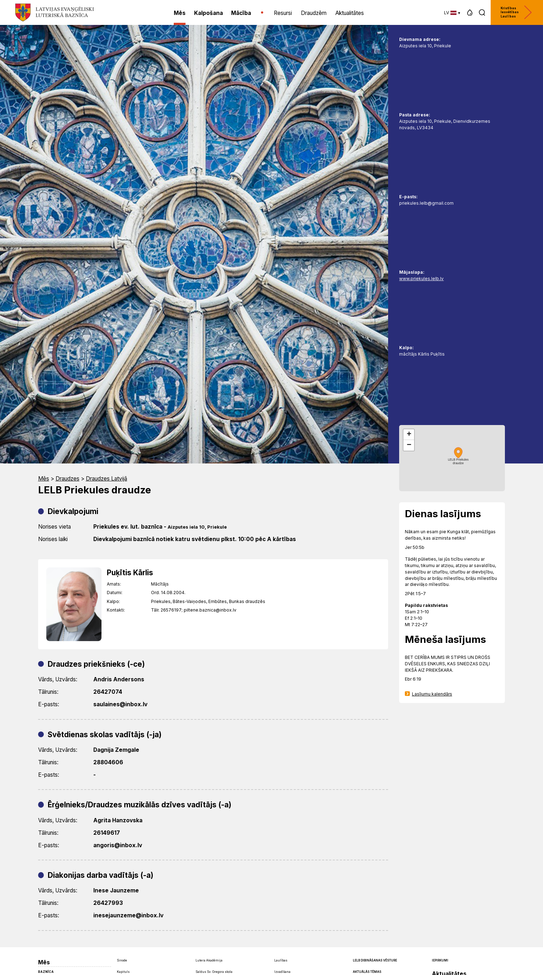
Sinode (122, 960)
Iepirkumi (440, 960)
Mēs (43, 478)
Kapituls (123, 972)
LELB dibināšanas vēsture (375, 960)
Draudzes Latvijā (106, 478)
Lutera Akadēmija (209, 960)
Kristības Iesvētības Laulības (516, 12)
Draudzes (67, 478)
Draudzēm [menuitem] (314, 13)
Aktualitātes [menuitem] (349, 13)
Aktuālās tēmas (367, 972)
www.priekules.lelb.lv (421, 278)
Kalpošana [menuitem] (208, 13)
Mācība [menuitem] (241, 13)
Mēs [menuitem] (180, 13)
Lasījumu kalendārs (432, 694)
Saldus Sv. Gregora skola (214, 972)
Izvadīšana (282, 972)
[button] (469, 12)
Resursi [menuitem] (283, 13)
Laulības (280, 960)
